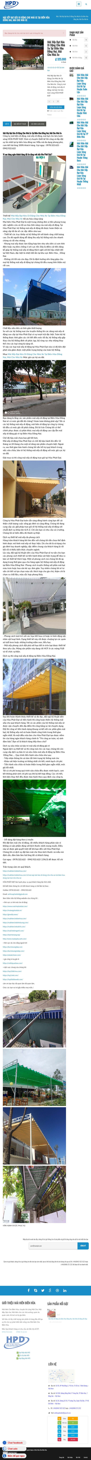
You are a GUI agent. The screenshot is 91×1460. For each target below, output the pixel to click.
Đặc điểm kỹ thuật (20, 124)
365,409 (73, 1439)
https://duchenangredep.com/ (14, 951)
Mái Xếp (75, 39)
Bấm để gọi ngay (16, 1455)
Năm (64, 1435)
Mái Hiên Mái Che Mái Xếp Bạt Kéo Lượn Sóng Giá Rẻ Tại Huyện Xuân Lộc (82, 83)
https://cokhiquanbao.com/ (13, 963)
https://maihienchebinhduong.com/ (16, 923)
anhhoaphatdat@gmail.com (18, 894)
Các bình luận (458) (37, 124)
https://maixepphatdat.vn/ (12, 910)
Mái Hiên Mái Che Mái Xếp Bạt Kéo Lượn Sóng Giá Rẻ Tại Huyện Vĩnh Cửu (82, 107)
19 (72, 1423)
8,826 (72, 1427)
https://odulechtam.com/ (12, 955)
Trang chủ (61, 1457)
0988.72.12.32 (20, 1332)
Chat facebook (15, 1442)
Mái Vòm (75, 51)
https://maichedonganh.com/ (13, 931)
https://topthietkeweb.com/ (13, 979)
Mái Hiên (75, 45)
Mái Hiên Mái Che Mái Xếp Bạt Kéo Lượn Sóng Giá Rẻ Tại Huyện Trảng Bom (82, 151)
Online (64, 1418)
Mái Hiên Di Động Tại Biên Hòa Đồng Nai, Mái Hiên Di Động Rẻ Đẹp (67, 1320)
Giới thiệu (70, 1457)
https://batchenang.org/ (11, 935)
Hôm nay (64, 1423)
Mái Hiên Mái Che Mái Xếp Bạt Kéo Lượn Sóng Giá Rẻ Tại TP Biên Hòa (82, 129)
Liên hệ (85, 1457)
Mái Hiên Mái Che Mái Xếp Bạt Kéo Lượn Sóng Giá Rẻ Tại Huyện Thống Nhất (82, 175)
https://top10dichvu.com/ (12, 971)
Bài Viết (78, 1457)
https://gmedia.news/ (10, 914)
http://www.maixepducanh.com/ (15, 939)
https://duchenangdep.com (12, 947)
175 (73, 1418)
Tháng (64, 1431)
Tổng (64, 1439)
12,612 (73, 1431)
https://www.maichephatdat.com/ (15, 906)
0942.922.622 (6, 1332)
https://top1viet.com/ (10, 975)
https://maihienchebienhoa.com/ (15, 871)
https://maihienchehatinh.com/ (14, 927)
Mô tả (7, 124)
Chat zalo (12, 1448)
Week (64, 1427)
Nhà (57, 16)
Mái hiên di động (77, 57)
